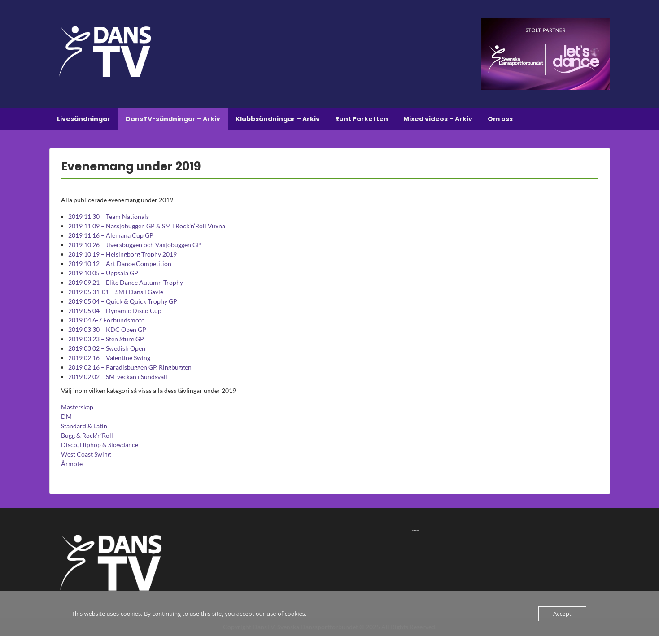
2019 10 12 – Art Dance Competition (119, 263)
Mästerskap (77, 407)
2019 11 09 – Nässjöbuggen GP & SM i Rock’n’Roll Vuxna (146, 226)
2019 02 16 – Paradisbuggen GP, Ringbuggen (130, 367)
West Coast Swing (86, 454)
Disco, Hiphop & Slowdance (99, 445)
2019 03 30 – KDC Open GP (107, 329)
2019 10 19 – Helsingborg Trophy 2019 (122, 254)
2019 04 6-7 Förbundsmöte (106, 320)
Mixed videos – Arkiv (437, 118)
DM (66, 416)
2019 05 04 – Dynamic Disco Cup (114, 310)
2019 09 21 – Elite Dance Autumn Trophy (125, 282)
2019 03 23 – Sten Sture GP (106, 339)
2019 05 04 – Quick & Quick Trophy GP (122, 301)
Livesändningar (83, 118)
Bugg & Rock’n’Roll (87, 435)
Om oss (500, 118)
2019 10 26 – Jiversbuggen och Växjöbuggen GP (134, 244)
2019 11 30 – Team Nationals (108, 216)
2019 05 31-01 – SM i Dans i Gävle (115, 292)
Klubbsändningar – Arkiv (278, 118)
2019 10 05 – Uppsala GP (103, 273)
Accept (562, 614)
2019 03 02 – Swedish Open (106, 348)
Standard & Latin (84, 426)
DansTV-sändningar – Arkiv (173, 118)
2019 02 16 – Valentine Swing (109, 358)
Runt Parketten (361, 118)
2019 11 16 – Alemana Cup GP (110, 235)
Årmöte (72, 463)
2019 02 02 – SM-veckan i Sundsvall (117, 376)
